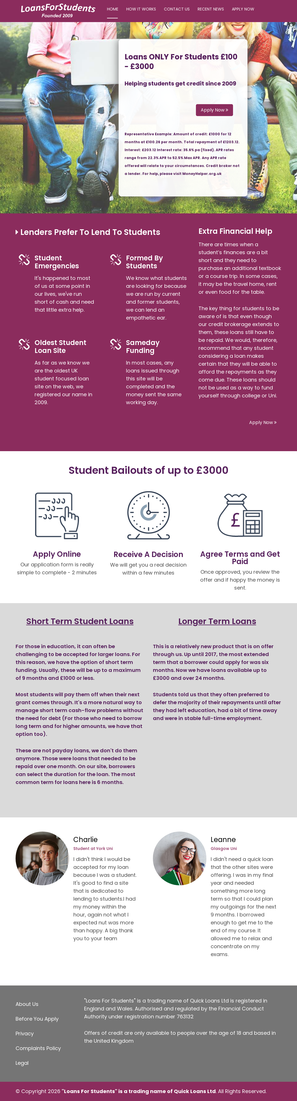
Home (112, 9)
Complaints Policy (38, 1048)
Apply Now (243, 9)
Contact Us (177, 9)
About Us (27, 1004)
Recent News (211, 9)
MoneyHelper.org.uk (202, 173)
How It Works (141, 9)
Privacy (25, 1033)
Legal (22, 1062)
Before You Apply (37, 1018)
